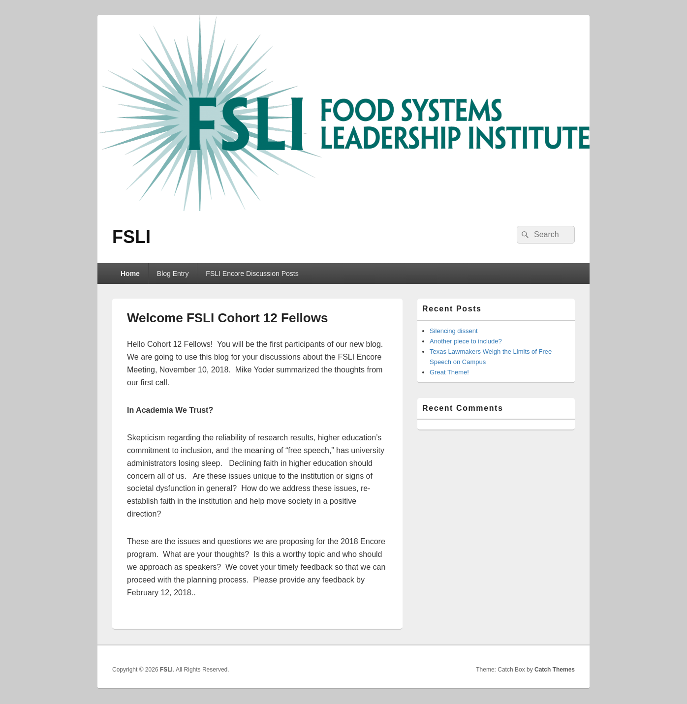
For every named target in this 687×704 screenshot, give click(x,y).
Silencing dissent (454, 331)
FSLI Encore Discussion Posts (252, 273)
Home (130, 273)
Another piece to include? (466, 341)
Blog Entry (173, 273)
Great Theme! (449, 372)
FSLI (131, 237)
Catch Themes (554, 669)
